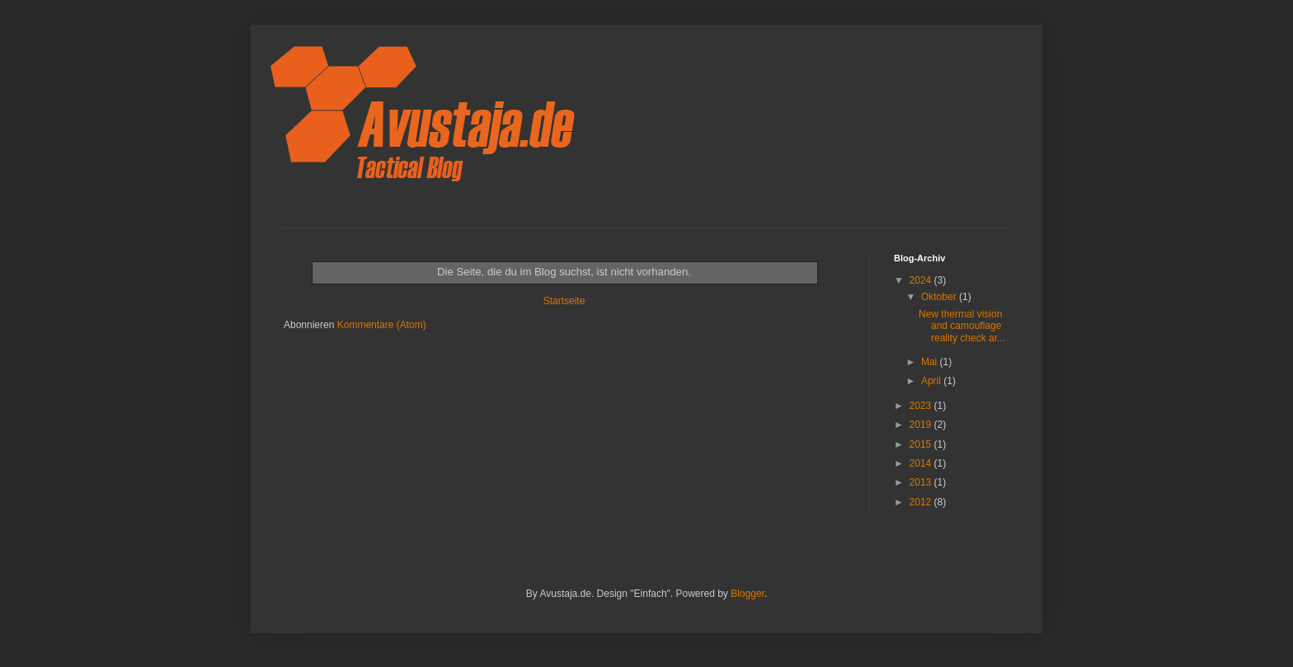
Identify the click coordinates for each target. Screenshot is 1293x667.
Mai (930, 362)
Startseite (564, 301)
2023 (922, 405)
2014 (922, 463)
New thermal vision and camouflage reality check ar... (962, 326)
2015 (922, 444)
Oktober (940, 297)
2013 (922, 482)
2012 (922, 502)
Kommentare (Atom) (381, 325)
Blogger (747, 593)
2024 (922, 280)
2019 (922, 424)
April (932, 381)
